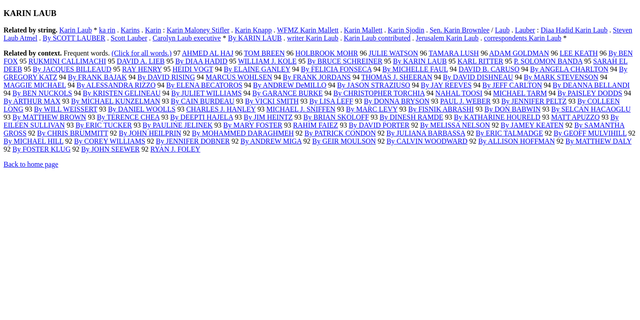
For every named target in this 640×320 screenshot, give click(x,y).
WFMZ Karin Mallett (308, 30)
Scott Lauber (129, 38)
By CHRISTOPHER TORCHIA (378, 93)
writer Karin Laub (313, 38)
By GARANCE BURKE (287, 93)
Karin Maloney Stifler (198, 30)
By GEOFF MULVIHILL (590, 133)
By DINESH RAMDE (411, 117)
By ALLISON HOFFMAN (516, 141)
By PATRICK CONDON (340, 133)
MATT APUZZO (575, 117)
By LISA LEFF (331, 101)
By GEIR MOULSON (344, 141)
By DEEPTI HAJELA (201, 117)
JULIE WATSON (393, 53)
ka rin (107, 30)
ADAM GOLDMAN (519, 53)
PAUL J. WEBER (465, 101)
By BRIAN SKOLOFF (336, 117)
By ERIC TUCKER (104, 125)
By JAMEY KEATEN (532, 125)
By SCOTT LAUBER (74, 38)
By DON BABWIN (512, 109)
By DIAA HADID (201, 61)
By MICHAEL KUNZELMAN (115, 101)
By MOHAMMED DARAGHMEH (243, 133)
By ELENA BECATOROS (204, 85)
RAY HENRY (142, 69)
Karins (130, 30)
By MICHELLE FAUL (415, 69)
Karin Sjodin (406, 30)
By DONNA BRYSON (397, 101)
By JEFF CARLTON (512, 85)
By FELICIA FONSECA (336, 69)
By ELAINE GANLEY (257, 69)
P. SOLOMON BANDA (548, 61)
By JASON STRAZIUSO (373, 85)
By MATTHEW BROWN (49, 117)
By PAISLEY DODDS (589, 93)
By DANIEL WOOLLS (142, 109)
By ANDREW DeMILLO (289, 85)
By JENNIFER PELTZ (534, 101)
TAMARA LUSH (453, 53)
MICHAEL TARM (520, 93)
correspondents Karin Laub (522, 38)
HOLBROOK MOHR (327, 53)
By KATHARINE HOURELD (497, 117)
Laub (502, 30)
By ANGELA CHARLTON (569, 69)
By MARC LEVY (372, 109)
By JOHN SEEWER (110, 149)
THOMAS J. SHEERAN (396, 77)
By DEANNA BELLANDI (591, 85)
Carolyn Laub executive (186, 38)
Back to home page (31, 164)
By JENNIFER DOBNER (193, 141)
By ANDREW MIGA (271, 141)
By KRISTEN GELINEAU (121, 93)
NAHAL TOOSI (458, 93)
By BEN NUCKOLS (42, 93)
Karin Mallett (363, 30)
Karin (153, 30)
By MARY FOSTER (252, 125)
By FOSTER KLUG (41, 149)
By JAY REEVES (446, 85)
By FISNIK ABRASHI (441, 109)
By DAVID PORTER (379, 125)
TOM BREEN (264, 53)
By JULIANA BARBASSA (425, 133)
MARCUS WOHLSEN (239, 77)
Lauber (525, 30)
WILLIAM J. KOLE (267, 61)
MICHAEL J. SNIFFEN (300, 109)
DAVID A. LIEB (141, 61)
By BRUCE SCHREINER (344, 61)
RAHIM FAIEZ (315, 125)
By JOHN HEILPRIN (150, 133)
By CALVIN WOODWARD (427, 141)
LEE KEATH (579, 53)
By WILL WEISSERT (65, 109)
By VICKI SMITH (272, 101)
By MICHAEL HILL (34, 141)
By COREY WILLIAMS (109, 141)
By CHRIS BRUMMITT (72, 133)
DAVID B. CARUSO (489, 69)
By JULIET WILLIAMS (206, 93)
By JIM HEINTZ (268, 117)
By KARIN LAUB (255, 38)
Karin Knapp (253, 30)
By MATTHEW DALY (598, 141)
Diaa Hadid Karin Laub (574, 30)
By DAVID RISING (166, 77)
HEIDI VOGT (192, 69)
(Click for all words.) (142, 53)
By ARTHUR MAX (32, 101)
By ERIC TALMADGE (509, 133)
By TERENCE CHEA (128, 117)
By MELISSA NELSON (455, 125)
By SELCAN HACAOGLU (591, 109)
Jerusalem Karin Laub (447, 38)
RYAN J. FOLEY (175, 149)
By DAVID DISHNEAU (478, 77)
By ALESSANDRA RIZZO (116, 85)
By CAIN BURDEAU (202, 101)
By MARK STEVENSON (561, 77)
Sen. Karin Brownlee (460, 30)
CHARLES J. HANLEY (221, 109)
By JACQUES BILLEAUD (72, 69)
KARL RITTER (480, 61)
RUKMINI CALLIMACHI (67, 61)
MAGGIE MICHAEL (35, 85)
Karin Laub (75, 30)
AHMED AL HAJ (207, 53)
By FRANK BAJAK (97, 77)
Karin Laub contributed (377, 38)
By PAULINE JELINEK (178, 125)
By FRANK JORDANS (317, 77)
